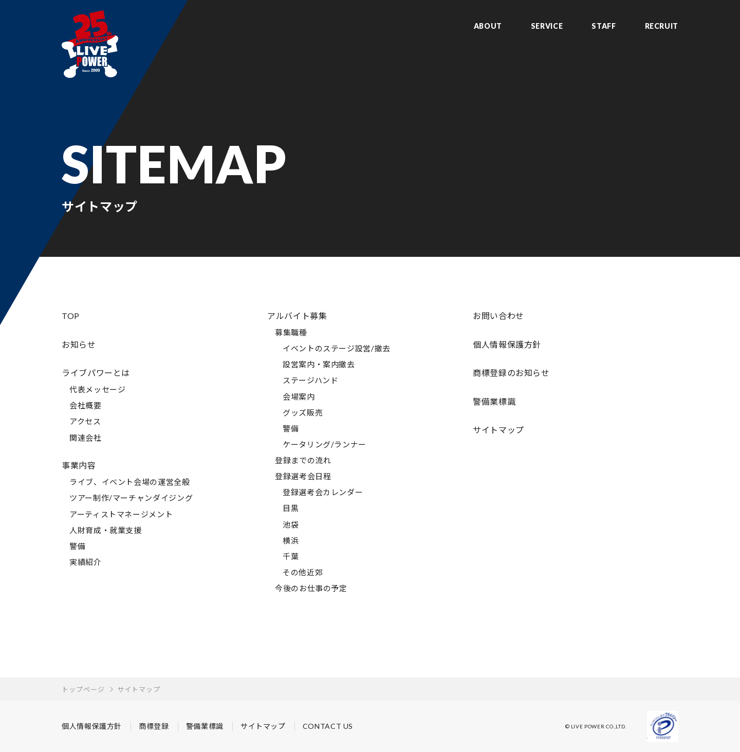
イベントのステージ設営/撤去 (337, 348)
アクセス (85, 421)
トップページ (83, 689)
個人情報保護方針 (507, 344)
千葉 (291, 556)
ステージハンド (310, 380)
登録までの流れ (303, 460)
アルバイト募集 (297, 316)
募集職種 (291, 332)
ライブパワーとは (96, 373)
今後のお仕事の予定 (311, 588)
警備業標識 (494, 401)
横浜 (291, 540)
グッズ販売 (303, 412)
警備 (77, 546)
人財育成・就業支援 (105, 530)
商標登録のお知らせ (511, 373)
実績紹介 (85, 562)
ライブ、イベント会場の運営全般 (129, 481)
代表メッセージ (97, 389)
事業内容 (79, 465)
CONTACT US (328, 726)
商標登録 (154, 726)
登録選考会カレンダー (323, 492)
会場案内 (299, 396)
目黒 (291, 508)
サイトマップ (498, 430)
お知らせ (79, 344)
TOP (71, 316)
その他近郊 (303, 572)
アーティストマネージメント (121, 514)
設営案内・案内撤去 (319, 364)
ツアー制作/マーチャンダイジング (131, 497)
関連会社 (85, 437)
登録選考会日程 (303, 476)
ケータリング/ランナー (324, 444)
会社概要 (85, 405)
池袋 (291, 524)
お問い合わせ (498, 316)
